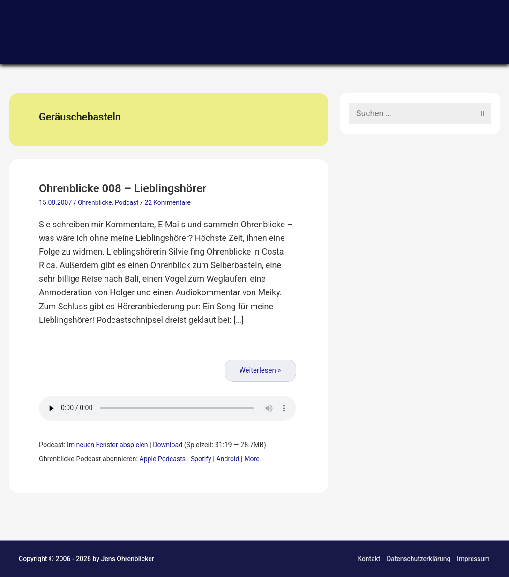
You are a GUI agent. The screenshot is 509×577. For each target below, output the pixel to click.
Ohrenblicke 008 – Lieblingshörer (126, 188)
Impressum (473, 559)
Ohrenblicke (95, 203)
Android (229, 460)
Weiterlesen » (260, 371)
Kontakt (368, 559)
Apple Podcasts (162, 460)
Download (170, 446)
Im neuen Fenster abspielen (108, 446)
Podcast (127, 203)
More (254, 460)
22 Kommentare (168, 203)
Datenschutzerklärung (418, 559)
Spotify (202, 460)
